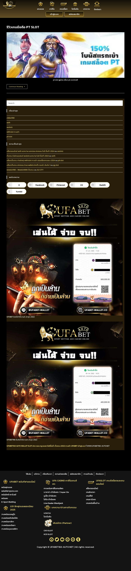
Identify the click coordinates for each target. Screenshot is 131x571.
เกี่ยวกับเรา (47, 473)
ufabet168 (11, 118)
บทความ (86, 9)
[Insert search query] (65, 103)
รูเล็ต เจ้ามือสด (50, 495)
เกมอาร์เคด (91, 499)
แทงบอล (40, 9)
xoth (8, 122)
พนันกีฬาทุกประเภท (9, 491)
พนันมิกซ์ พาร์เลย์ (8, 494)
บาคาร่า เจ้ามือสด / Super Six (56, 492)
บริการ (37, 473)
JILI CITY (40, 169)
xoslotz (9, 127)
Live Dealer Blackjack (53, 503)
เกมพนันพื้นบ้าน (92, 503)
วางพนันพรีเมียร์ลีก (9, 518)
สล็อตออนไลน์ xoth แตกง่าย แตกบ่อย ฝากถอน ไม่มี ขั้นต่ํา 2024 (30, 151)
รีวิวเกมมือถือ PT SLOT (23, 27)
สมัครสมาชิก (75, 473)
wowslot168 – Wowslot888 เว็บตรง (20, 169)
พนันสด (4, 498)
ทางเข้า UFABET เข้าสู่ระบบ (75, 446)
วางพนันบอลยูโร (8, 514)
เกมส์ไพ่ (89, 495)
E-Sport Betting (8, 501)
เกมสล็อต (63, 9)
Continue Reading (18, 86)
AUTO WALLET (22, 446)
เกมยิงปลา (90, 492)
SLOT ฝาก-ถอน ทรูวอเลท (37, 446)
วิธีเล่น (28, 473)
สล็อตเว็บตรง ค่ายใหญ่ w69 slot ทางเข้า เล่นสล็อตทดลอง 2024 (31, 160)
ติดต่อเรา (97, 9)
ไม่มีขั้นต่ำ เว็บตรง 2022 (56, 446)
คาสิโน (52, 9)
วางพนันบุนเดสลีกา (9, 528)
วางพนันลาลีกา (7, 521)
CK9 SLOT (48, 530)
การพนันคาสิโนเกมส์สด (53, 488)
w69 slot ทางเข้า (13, 132)
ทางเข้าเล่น (88, 473)
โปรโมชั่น (75, 9)
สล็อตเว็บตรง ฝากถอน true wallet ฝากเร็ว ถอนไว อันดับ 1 (28, 165)
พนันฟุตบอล (6, 487)
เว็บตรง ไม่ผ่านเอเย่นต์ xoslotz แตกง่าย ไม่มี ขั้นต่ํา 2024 (28, 156)
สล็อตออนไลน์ (92, 488)
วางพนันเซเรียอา (8, 525)
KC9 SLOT (48, 534)
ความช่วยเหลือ (61, 473)
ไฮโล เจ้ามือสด (50, 499)
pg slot (56, 165)
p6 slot (9, 136)
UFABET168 (11, 446)
